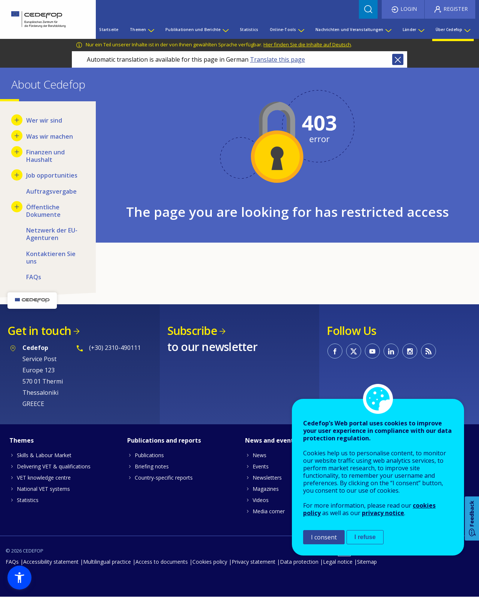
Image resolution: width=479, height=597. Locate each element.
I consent (324, 537)
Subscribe (192, 330)
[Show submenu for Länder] (421, 29)
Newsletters (267, 477)
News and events (271, 440)
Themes (21, 440)
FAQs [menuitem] (33, 277)
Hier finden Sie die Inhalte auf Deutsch (307, 44)
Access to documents (161, 561)
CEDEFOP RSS (428, 351)
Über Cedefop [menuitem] (449, 29)
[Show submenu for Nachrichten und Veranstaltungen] (388, 29)
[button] (19, 578)
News (259, 455)
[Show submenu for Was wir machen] (16, 135)
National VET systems (43, 488)
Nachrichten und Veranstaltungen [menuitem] (349, 29)
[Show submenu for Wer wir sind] (16, 120)
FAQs (12, 561)
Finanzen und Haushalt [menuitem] (45, 156)
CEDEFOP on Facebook (334, 351)
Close (397, 59)
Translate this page (277, 59)
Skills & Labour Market (44, 455)
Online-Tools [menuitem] (283, 29)
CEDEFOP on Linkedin (391, 351)
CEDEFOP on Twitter (353, 351)
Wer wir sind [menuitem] (44, 120)
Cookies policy (209, 561)
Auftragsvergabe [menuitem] (51, 191)
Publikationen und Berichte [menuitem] (192, 29)
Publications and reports (164, 440)
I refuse (365, 537)
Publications (149, 455)
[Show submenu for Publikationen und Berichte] (225, 29)
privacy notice (383, 513)
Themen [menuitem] (138, 29)
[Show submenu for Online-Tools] (301, 29)
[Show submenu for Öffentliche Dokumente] (16, 206)
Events (261, 466)
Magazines (266, 488)
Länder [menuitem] (409, 29)
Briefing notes (152, 466)
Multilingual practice (107, 561)
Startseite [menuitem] (108, 29)
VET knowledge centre (44, 477)
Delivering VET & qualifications (54, 466)
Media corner (269, 511)
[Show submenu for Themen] (151, 29)
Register (455, 8)
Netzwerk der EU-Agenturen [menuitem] (51, 234)
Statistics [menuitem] (249, 29)
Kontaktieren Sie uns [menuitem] (51, 257)
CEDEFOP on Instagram (409, 351)
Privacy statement (253, 561)
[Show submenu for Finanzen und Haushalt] (16, 151)
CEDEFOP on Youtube (372, 351)
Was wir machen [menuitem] (49, 136)
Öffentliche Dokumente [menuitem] (43, 211)
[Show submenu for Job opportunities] (16, 175)
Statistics (28, 500)
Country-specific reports (164, 477)
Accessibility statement (51, 561)
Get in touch (39, 330)
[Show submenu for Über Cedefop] (467, 29)
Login (408, 8)
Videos (261, 500)
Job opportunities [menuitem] (51, 175)
